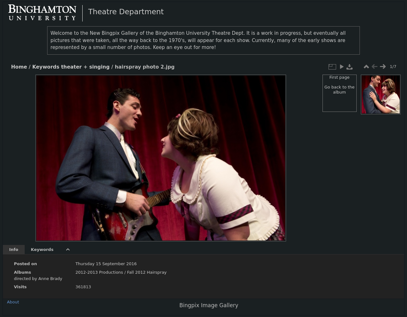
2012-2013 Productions (99, 272)
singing (99, 67)
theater (71, 67)
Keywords (45, 67)
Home (19, 67)
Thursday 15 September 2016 (106, 263)
